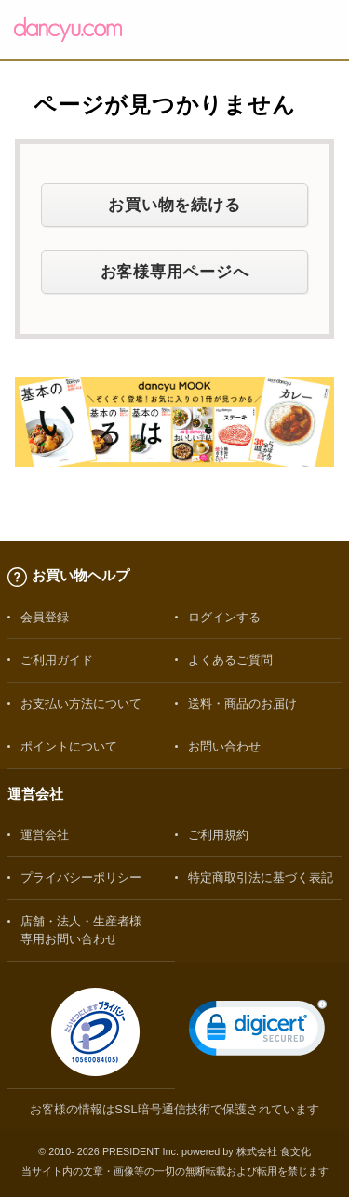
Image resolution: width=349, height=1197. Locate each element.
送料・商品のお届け (242, 704)
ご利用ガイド (56, 660)
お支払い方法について (80, 704)
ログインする (224, 617)
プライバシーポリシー (80, 877)
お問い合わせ (224, 746)
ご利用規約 (218, 835)
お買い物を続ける (174, 204)
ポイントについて (68, 746)
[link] (258, 1032)
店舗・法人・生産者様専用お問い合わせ (80, 930)
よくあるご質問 (230, 660)
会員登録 (44, 617)
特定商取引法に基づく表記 (260, 877)
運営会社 (44, 835)
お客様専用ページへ (175, 271)
